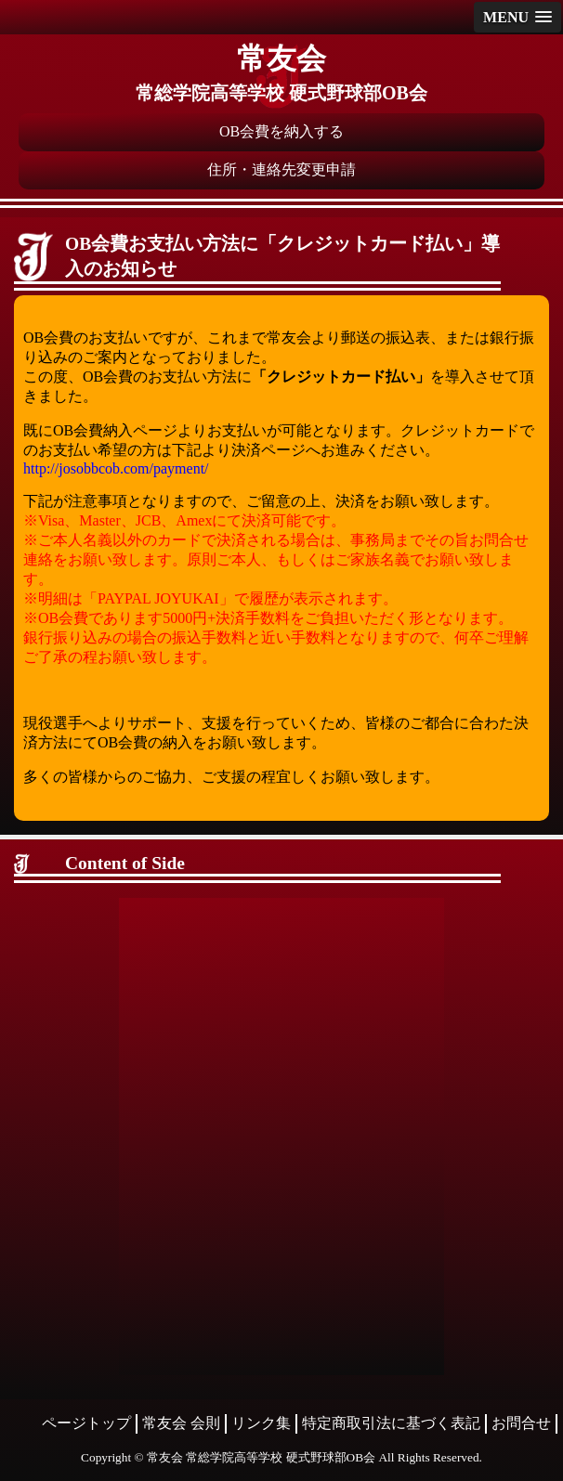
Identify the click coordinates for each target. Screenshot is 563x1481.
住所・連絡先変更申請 (281, 169)
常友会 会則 (181, 1423)
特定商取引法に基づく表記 (391, 1423)
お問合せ (521, 1423)
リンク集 (261, 1423)
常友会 (281, 58)
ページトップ (86, 1423)
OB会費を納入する (281, 131)
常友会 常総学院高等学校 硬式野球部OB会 (261, 1457)
